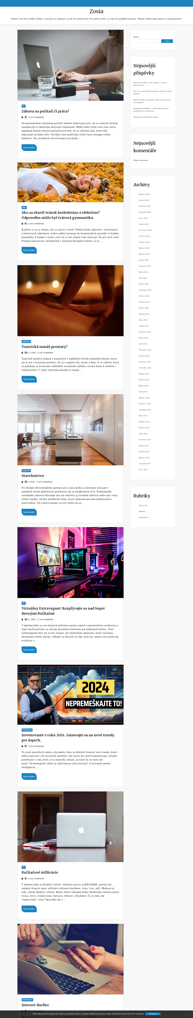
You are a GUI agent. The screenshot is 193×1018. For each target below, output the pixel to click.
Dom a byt (143, 505)
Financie (27, 730)
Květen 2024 (144, 242)
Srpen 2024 (144, 224)
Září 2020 (143, 392)
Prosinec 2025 (145, 206)
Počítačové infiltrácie (40, 872)
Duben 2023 (144, 308)
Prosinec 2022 (145, 332)
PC (23, 106)
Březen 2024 (144, 254)
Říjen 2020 (143, 386)
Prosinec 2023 (145, 266)
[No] (189, 1014)
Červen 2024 (144, 236)
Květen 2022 (144, 356)
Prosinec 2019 (145, 404)
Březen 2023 (144, 314)
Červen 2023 (144, 296)
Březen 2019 (144, 428)
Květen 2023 (144, 302)
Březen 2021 (144, 380)
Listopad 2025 (145, 212)
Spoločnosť (144, 517)
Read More (29, 148)
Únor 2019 (143, 434)
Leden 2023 (144, 326)
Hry (24, 207)
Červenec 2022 (145, 350)
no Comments (36, 117)
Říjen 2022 (143, 338)
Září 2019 (143, 416)
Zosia (96, 11)
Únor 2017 (143, 470)
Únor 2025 (143, 218)
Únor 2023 (143, 320)
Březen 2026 (144, 194)
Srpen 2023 (144, 284)
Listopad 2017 (145, 464)
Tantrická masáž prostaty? (45, 347)
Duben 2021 (144, 374)
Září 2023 (143, 278)
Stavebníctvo (33, 476)
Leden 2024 (144, 260)
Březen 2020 (144, 398)
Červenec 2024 (145, 230)
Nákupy (26, 341)
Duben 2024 (144, 248)
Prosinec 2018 (145, 440)
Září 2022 (143, 344)
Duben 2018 (144, 452)
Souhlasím (153, 1014)
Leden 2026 (144, 200)
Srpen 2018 (144, 446)
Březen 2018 (144, 458)
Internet (27, 1000)
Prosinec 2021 (145, 362)
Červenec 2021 (145, 368)
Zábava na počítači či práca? (45, 111)
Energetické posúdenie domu (145, 117)
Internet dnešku (35, 1005)
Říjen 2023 (143, 272)
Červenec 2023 (145, 290)
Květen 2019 (144, 422)
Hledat (136, 37)
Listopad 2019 (145, 410)
